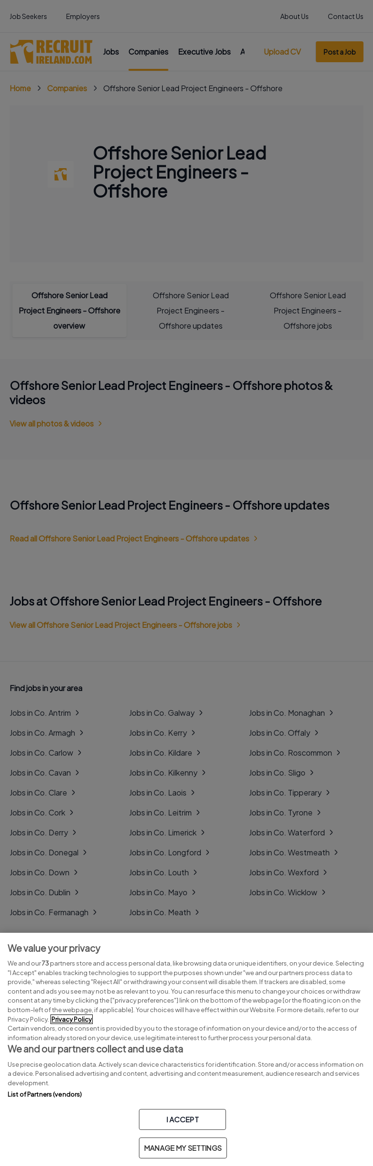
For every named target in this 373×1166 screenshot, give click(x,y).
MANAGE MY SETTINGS (183, 1147)
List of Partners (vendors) (45, 1094)
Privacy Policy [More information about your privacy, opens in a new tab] (71, 1019)
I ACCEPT (183, 1119)
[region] (186, 1049)
